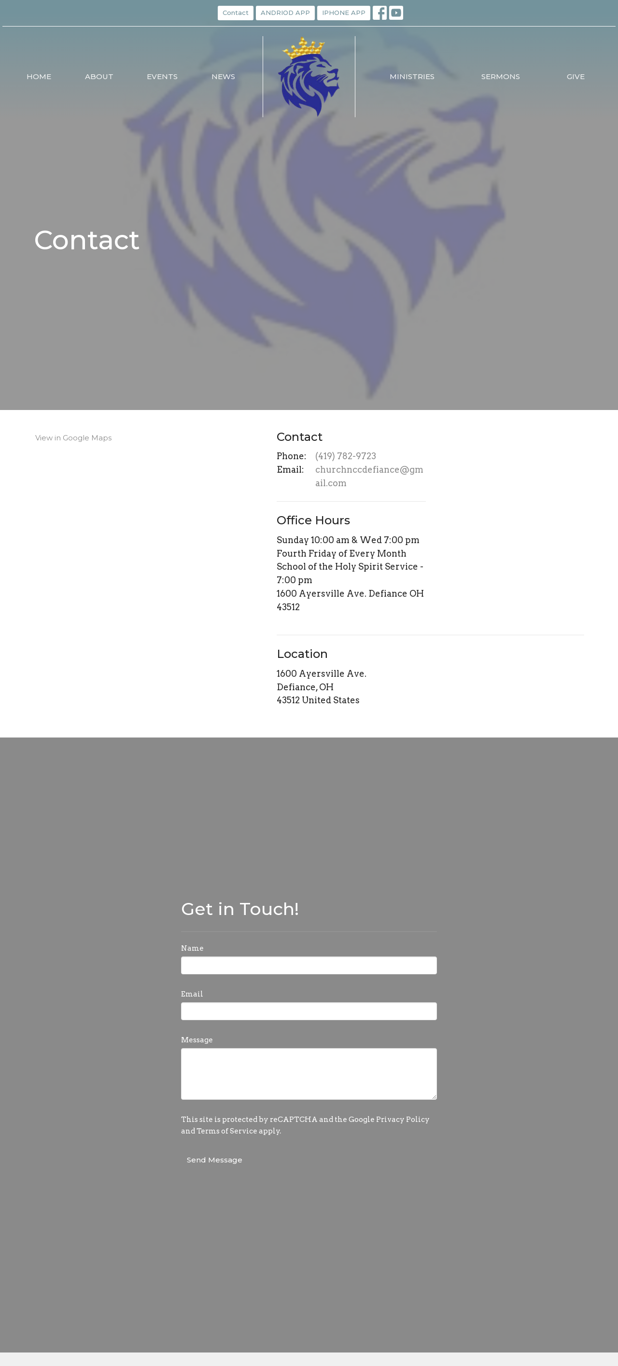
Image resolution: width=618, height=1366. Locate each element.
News (223, 76)
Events (162, 76)
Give (576, 76)
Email (192, 994)
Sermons (500, 76)
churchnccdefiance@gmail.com (369, 476)
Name (192, 948)
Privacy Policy (403, 1119)
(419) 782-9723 (345, 456)
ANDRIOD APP (285, 12)
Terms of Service (227, 1131)
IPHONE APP (343, 12)
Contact (236, 12)
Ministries (412, 76)
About (99, 76)
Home (39, 76)
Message (197, 1040)
